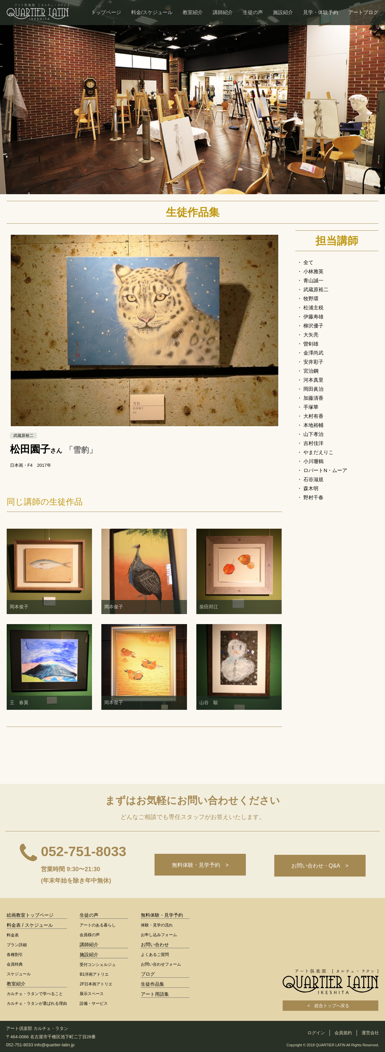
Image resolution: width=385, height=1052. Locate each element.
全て (308, 262)
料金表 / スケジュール (30, 925)
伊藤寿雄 (313, 316)
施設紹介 (283, 12)
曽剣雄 (310, 344)
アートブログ (363, 12)
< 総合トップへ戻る (330, 1005)
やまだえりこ (318, 452)
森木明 (310, 488)
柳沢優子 (313, 325)
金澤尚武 (313, 353)
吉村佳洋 (313, 443)
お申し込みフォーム (159, 934)
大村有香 (313, 416)
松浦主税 (313, 307)
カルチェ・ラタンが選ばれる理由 (37, 1003)
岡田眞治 (313, 389)
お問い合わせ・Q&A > (319, 865)
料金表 (13, 935)
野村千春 (313, 497)
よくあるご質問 (155, 954)
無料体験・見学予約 (162, 915)
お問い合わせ (155, 944)
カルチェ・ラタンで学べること (35, 993)
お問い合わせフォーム (161, 964)
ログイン (316, 1032)
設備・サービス (94, 1003)
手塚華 (310, 407)
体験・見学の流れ (157, 925)
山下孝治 (313, 434)
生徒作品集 (152, 984)
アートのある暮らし (98, 925)
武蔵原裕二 (315, 289)
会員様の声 (90, 934)
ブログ (148, 974)
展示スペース (92, 993)
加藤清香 (313, 398)
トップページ (106, 12)
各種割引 (15, 954)
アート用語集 (155, 994)
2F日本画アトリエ (96, 984)
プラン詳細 (17, 945)
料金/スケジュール (152, 12)
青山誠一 (313, 280)
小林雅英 (313, 271)
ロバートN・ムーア (325, 470)
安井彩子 (313, 362)
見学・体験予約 (320, 12)
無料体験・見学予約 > (197, 865)
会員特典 (15, 964)
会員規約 (343, 1032)
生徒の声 (253, 12)
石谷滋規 (313, 479)
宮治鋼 (310, 371)
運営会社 (370, 1032)
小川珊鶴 (313, 461)
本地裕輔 (313, 425)
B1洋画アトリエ (94, 974)
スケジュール (19, 974)
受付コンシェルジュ (98, 964)
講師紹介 (223, 12)
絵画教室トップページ (30, 915)
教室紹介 (193, 12)
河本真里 (313, 380)
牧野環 (310, 298)
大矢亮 (310, 334)
